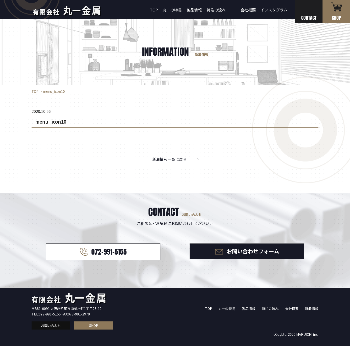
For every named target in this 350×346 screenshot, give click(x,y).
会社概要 (248, 10)
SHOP (93, 325)
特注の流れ (216, 10)
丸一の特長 (172, 10)
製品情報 (194, 10)
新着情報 (311, 308)
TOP (154, 10)
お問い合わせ (51, 325)
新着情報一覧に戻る (169, 159)
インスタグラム (274, 10)
